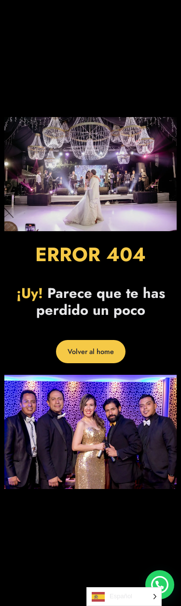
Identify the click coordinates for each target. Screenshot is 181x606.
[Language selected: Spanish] (124, 596)
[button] (159, 584)
